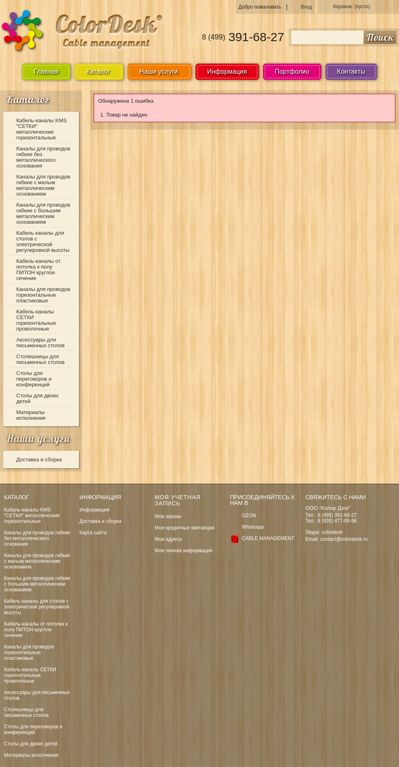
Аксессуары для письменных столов (40, 342)
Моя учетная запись (178, 500)
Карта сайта (93, 533)
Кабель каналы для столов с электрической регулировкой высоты (43, 241)
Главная (46, 71)
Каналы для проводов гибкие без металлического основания (43, 157)
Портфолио (292, 71)
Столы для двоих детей (37, 398)
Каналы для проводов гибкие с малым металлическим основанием (43, 185)
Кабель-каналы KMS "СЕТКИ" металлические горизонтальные (41, 129)
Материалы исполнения (30, 415)
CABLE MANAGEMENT (268, 538)
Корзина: (351, 6)
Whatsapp (253, 527)
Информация (227, 71)
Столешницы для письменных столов (40, 359)
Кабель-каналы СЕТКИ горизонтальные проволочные (36, 320)
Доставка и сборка (39, 459)
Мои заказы (168, 516)
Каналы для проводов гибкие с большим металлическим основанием (43, 213)
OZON (249, 515)
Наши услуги (38, 438)
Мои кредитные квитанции (185, 528)
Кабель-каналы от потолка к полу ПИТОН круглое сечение (38, 269)
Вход (306, 7)
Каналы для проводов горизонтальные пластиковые (43, 295)
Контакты (351, 71)
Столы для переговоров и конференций (34, 379)
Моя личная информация (183, 550)
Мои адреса (168, 539)
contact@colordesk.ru (344, 539)
